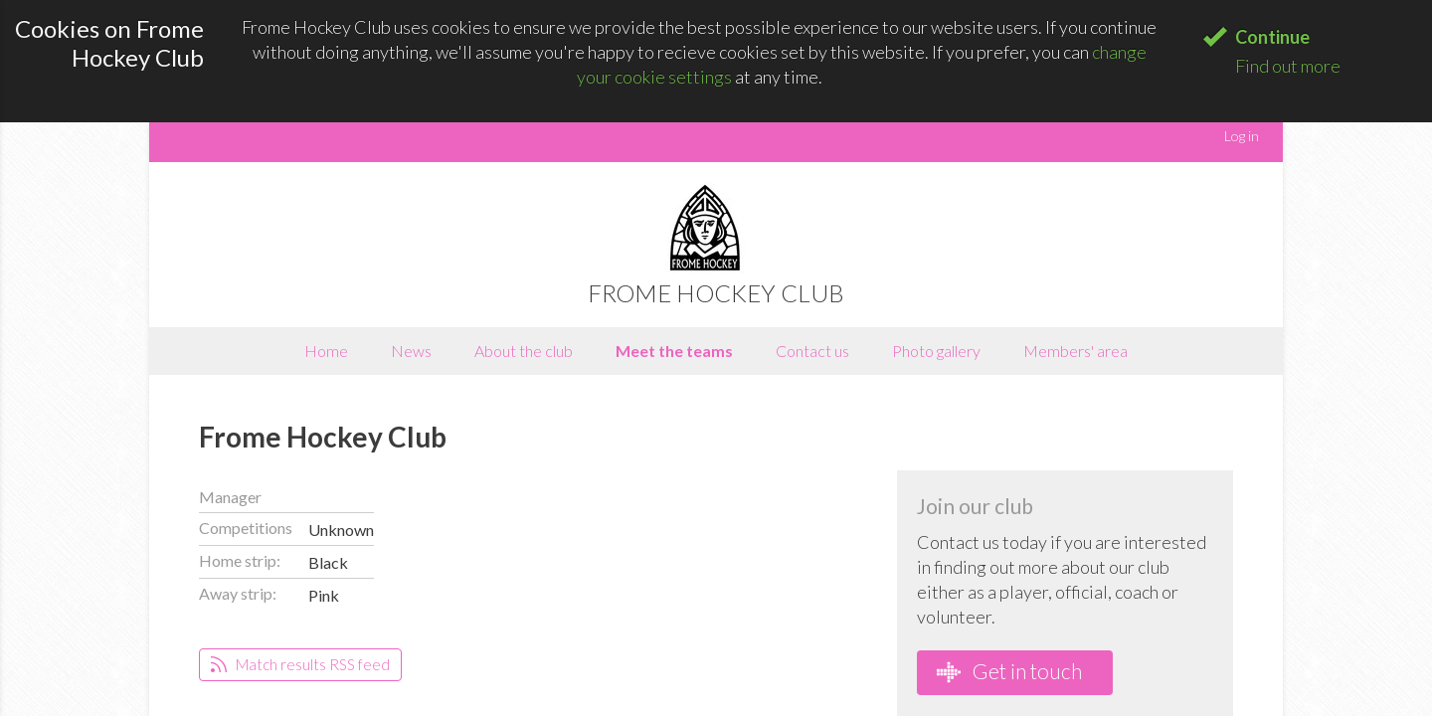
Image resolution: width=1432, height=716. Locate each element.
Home (326, 350)
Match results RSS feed (300, 664)
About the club (523, 350)
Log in (1241, 135)
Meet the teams (674, 350)
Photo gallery (936, 350)
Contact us (812, 350)
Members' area (1075, 350)
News (411, 350)
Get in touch (1009, 671)
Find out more (1288, 66)
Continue (1272, 37)
